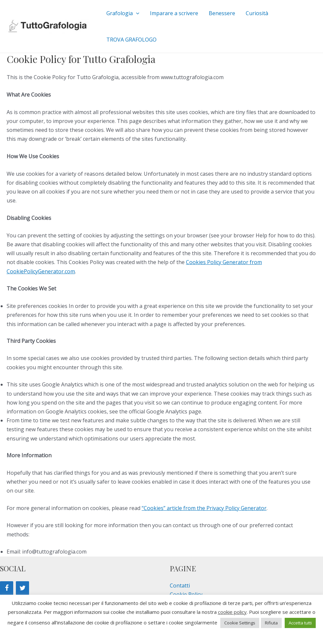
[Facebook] (6, 588)
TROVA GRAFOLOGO (131, 39)
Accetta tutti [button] (300, 623)
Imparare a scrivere (174, 13)
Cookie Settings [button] (239, 623)
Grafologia (122, 13)
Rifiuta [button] (271, 623)
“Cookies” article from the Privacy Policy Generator (204, 508)
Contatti (180, 585)
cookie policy (232, 612)
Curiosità (257, 13)
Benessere (222, 13)
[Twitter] (22, 588)
